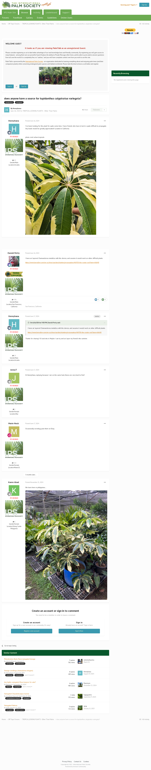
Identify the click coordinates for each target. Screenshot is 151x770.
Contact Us (77, 761)
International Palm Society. (34, 61)
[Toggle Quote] (29, 323)
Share (85, 110)
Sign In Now (79, 631)
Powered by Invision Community (75, 766)
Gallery (29, 17)
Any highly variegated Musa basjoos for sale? (20, 682)
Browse (24, 13)
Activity (36, 12)
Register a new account (31, 631)
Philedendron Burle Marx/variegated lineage (19, 659)
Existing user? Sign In (129, 5)
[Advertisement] (55, 33)
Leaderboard (51, 12)
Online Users (66, 17)
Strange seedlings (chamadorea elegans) (18, 671)
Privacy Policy (67, 761)
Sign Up (144, 5)
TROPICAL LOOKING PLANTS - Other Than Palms (40, 111)
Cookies (86, 761)
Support (65, 12)
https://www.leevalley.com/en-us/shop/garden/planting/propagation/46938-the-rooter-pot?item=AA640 (62, 262)
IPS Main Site (10, 12)
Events (40, 17)
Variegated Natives (10, 705)
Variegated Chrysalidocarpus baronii (16, 694)
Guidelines (52, 17)
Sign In (9, 86)
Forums (5, 17)
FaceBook (17, 17)
